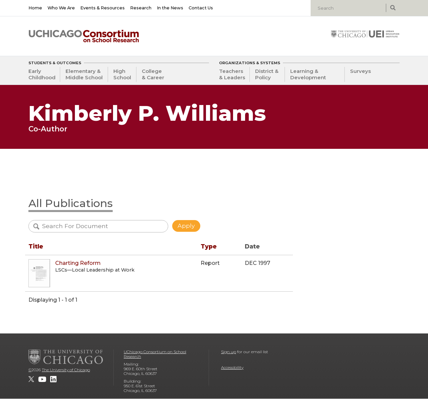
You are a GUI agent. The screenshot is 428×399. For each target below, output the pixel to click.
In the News (170, 7)
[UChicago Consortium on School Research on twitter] (31, 379)
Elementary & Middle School (84, 74)
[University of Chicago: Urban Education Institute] (365, 34)
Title (35, 246)
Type (209, 246)
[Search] (349, 8)
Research (140, 7)
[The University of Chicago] (65, 357)
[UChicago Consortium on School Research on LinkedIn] (53, 379)
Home (35, 7)
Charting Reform (78, 263)
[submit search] (393, 8)
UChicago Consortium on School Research (155, 354)
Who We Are (61, 7)
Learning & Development (308, 74)
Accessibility (232, 367)
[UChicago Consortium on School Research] (83, 36)
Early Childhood (42, 74)
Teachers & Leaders (232, 74)
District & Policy (267, 74)
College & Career (153, 74)
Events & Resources (102, 7)
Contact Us (201, 7)
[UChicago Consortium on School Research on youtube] (42, 379)
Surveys (360, 71)
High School (122, 74)
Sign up (228, 351)
